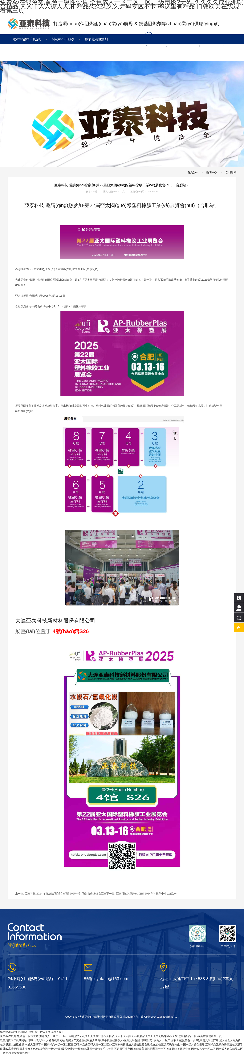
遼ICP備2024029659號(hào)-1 (159, 1016)
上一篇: (60, 893)
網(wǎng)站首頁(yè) (27, 39)
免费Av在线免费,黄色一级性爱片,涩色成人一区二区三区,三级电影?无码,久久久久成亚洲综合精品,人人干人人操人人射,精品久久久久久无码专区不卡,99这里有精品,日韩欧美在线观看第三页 (111, 1036)
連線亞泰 (19, 56)
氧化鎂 (156, 46)
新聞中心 (211, 46)
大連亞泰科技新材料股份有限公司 (55, 621)
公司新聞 (231, 172)
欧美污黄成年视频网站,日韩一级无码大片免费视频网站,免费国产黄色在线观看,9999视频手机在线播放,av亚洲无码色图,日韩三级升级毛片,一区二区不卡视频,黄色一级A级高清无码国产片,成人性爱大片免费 (120, 1040)
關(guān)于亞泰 (63, 39)
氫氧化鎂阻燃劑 (96, 39)
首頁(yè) (192, 172)
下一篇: (141, 893)
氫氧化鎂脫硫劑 (129, 46)
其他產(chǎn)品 (183, 46)
